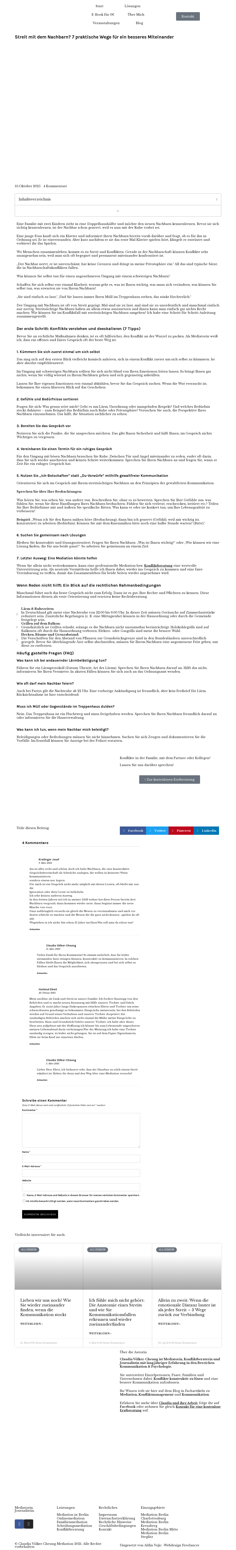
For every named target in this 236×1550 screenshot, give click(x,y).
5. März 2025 (52, 1063)
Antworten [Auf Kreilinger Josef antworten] (35, 929)
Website (26, 1180)
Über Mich (136, 14)
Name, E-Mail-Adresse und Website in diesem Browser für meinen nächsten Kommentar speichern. (83, 1195)
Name (26, 1152)
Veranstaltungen (106, 23)
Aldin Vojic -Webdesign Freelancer (171, 1545)
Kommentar (29, 1110)
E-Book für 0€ (103, 14)
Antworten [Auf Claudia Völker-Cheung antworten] (42, 973)
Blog (139, 23)
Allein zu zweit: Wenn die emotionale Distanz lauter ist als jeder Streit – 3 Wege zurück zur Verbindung (187, 1307)
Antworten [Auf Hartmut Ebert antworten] (35, 1044)
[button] (216, 199)
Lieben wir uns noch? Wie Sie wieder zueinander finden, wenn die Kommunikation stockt (45, 1307)
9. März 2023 (45, 863)
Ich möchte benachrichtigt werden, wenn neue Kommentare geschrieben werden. (71, 1201)
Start (99, 6)
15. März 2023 (53, 949)
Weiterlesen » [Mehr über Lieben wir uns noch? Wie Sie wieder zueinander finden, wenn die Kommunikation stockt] (31, 1323)
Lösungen (132, 6)
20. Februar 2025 (47, 993)
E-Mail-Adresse (31, 1166)
